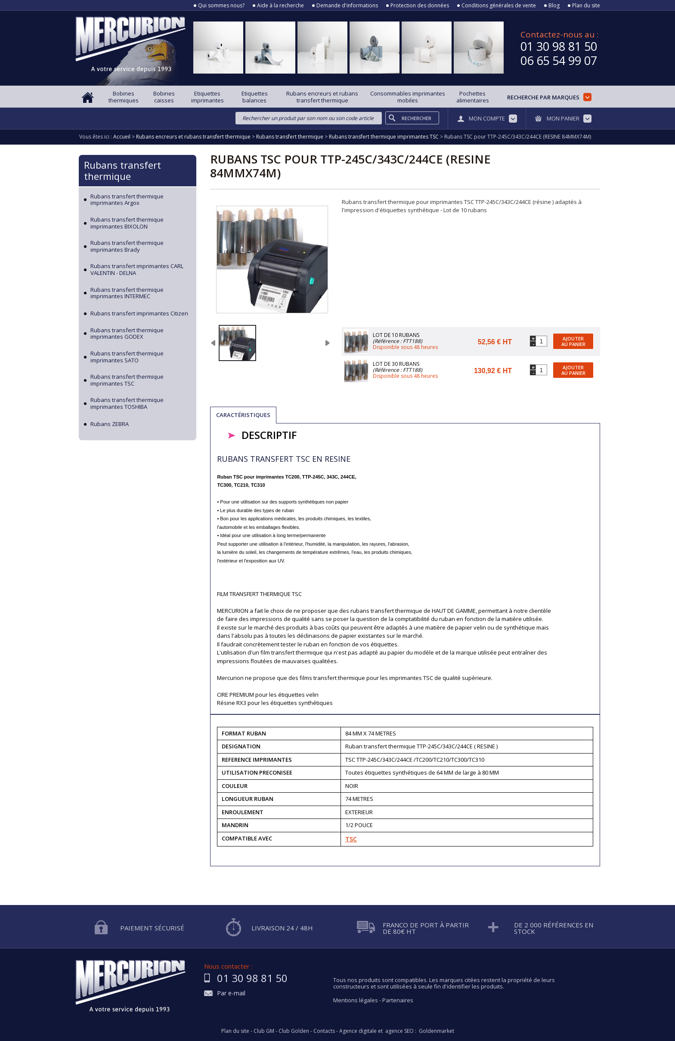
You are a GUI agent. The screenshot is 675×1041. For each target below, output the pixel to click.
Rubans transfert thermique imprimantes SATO (127, 357)
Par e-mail (231, 993)
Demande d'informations (347, 6)
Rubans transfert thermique (122, 170)
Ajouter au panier (573, 341)
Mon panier (563, 118)
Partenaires (397, 1000)
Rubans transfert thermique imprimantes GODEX (127, 333)
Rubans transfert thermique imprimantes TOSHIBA (127, 403)
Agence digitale (358, 1031)
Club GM (264, 1031)
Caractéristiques (243, 415)
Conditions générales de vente (498, 6)
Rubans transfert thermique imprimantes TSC (127, 380)
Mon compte (487, 118)
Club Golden (294, 1031)
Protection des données (419, 6)
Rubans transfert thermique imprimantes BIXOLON (127, 223)
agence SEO (399, 1031)
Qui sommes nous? (221, 6)
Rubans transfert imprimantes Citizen (139, 313)
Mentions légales (355, 1000)
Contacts (324, 1031)
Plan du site (586, 6)
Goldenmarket (436, 1031)
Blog (554, 6)
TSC (351, 839)
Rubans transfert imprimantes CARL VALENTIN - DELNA (136, 269)
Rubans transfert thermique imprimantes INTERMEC (127, 293)
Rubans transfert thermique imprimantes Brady (127, 246)
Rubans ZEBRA (109, 424)
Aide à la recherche (280, 6)
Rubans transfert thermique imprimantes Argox (127, 200)
